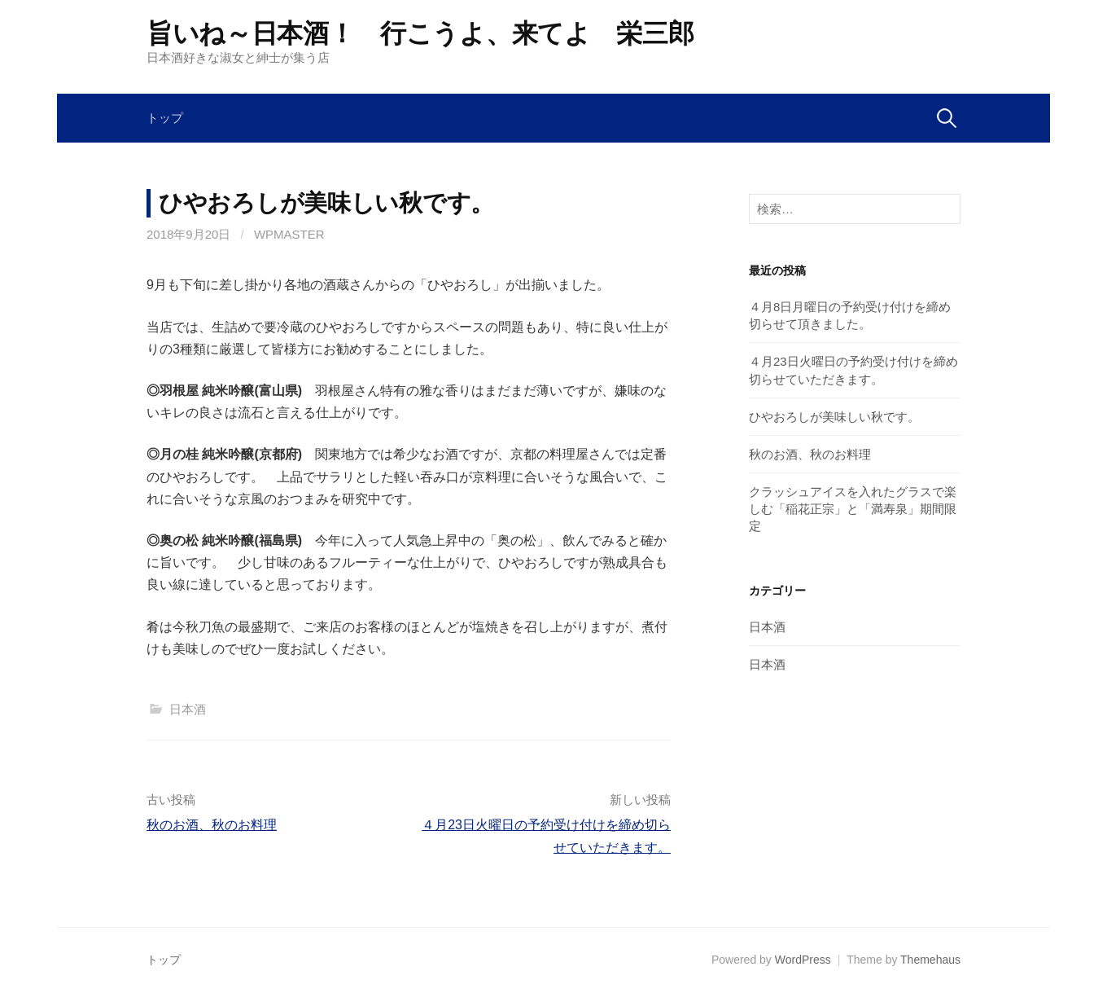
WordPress (803, 959)
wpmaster (289, 234)
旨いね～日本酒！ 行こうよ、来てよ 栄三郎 (420, 33)
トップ (165, 118)
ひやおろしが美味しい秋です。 (834, 417)
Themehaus (930, 959)
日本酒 (187, 709)
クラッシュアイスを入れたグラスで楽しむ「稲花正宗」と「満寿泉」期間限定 (852, 509)
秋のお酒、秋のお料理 (212, 825)
